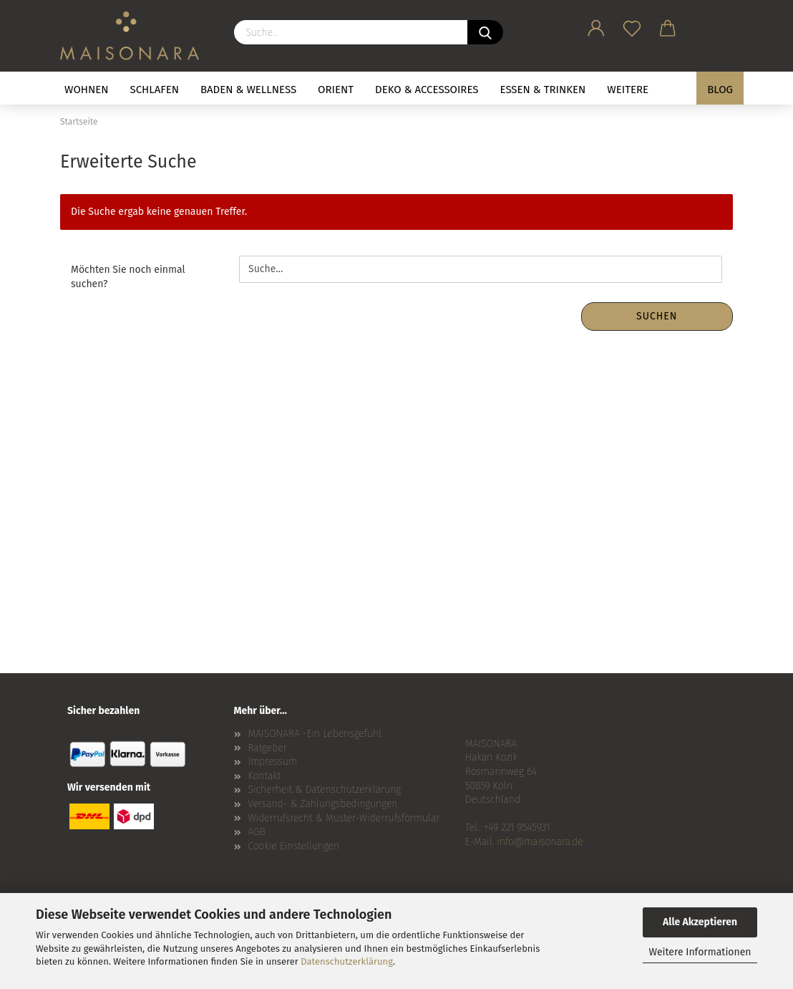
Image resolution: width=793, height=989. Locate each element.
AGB (257, 832)
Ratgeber (267, 748)
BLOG (720, 89)
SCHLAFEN (154, 89)
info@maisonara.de (540, 842)
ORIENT (336, 89)
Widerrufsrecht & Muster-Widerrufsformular (344, 818)
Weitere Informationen (699, 952)
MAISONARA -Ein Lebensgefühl (315, 734)
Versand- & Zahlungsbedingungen (323, 804)
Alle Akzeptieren (700, 922)
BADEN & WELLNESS (248, 89)
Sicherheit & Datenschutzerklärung (325, 789)
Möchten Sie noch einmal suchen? (128, 277)
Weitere (627, 89)
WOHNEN (86, 89)
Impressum (272, 762)
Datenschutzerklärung (347, 961)
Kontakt (264, 776)
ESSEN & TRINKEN (543, 89)
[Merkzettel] (632, 26)
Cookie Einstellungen (294, 846)
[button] (596, 26)
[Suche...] (485, 32)
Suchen (656, 316)
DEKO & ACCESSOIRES (427, 89)
